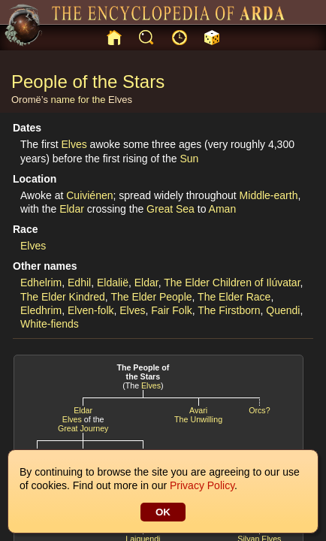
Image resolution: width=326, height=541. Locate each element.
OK (163, 512)
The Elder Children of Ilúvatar (232, 283)
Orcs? (259, 410)
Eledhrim (41, 310)
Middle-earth (269, 195)
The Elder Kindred (62, 297)
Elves (120, 99)
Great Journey (83, 428)
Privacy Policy (202, 485)
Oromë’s (29, 99)
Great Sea (170, 209)
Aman (223, 209)
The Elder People (151, 297)
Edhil (79, 283)
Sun (189, 159)
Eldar (71, 209)
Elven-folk (90, 310)
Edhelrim (41, 283)
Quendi (283, 310)
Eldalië (112, 283)
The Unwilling (198, 419)
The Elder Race (234, 297)
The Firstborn (229, 310)
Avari (198, 410)
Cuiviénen (89, 195)
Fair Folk (171, 310)
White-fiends (49, 324)
